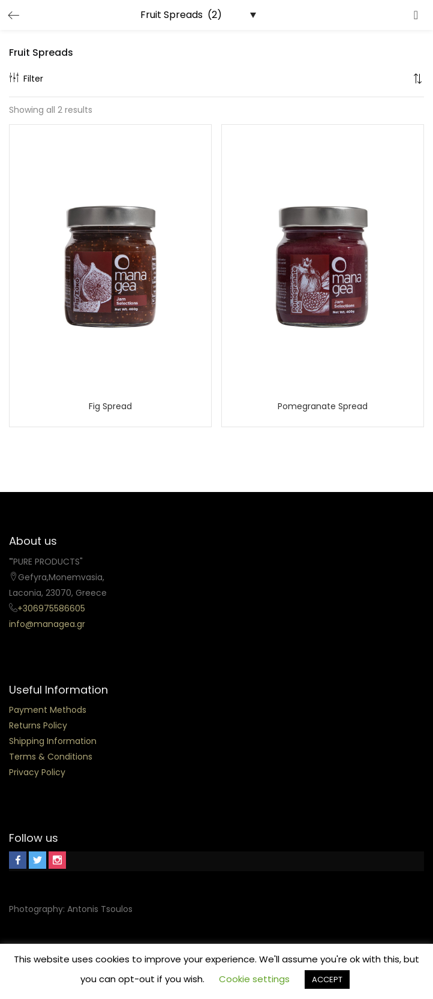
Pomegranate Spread (323, 406)
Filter (26, 79)
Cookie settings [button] (254, 979)
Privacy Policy (37, 772)
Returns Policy (38, 725)
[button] (418, 79)
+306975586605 (51, 608)
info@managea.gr (47, 624)
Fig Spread (110, 406)
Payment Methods (47, 710)
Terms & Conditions (50, 757)
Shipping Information (53, 741)
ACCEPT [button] (327, 979)
